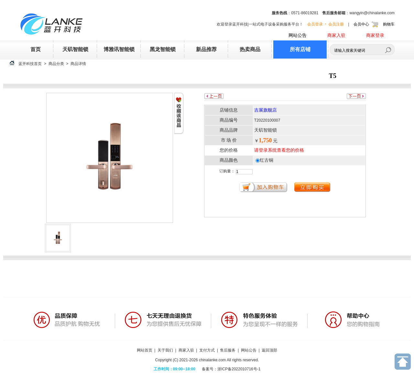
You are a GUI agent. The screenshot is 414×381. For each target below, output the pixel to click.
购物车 (389, 24)
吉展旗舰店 (265, 110)
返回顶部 (269, 350)
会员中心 (361, 24)
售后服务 (227, 350)
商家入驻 (336, 35)
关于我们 (165, 350)
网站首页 (144, 350)
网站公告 (298, 35)
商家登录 (375, 35)
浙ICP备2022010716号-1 (238, 369)
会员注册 (336, 24)
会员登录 (315, 24)
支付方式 (207, 350)
